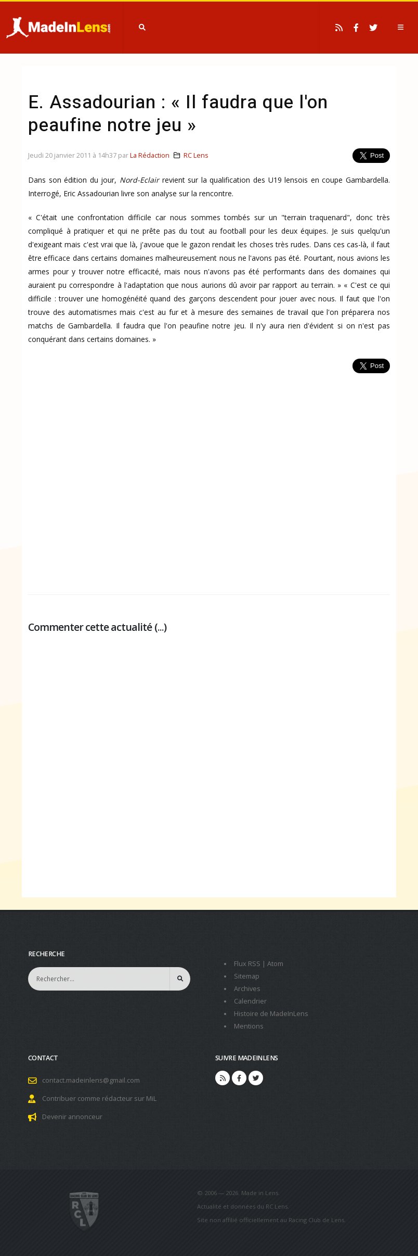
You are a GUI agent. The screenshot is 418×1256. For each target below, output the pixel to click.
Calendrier (250, 1001)
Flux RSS (247, 963)
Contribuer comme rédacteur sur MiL (99, 1098)
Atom (275, 963)
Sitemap (246, 976)
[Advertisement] (209, 478)
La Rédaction (149, 155)
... (161, 627)
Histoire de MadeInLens (271, 1013)
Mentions (249, 1026)
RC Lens (196, 155)
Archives (247, 988)
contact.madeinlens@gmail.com (91, 1080)
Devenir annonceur (72, 1116)
